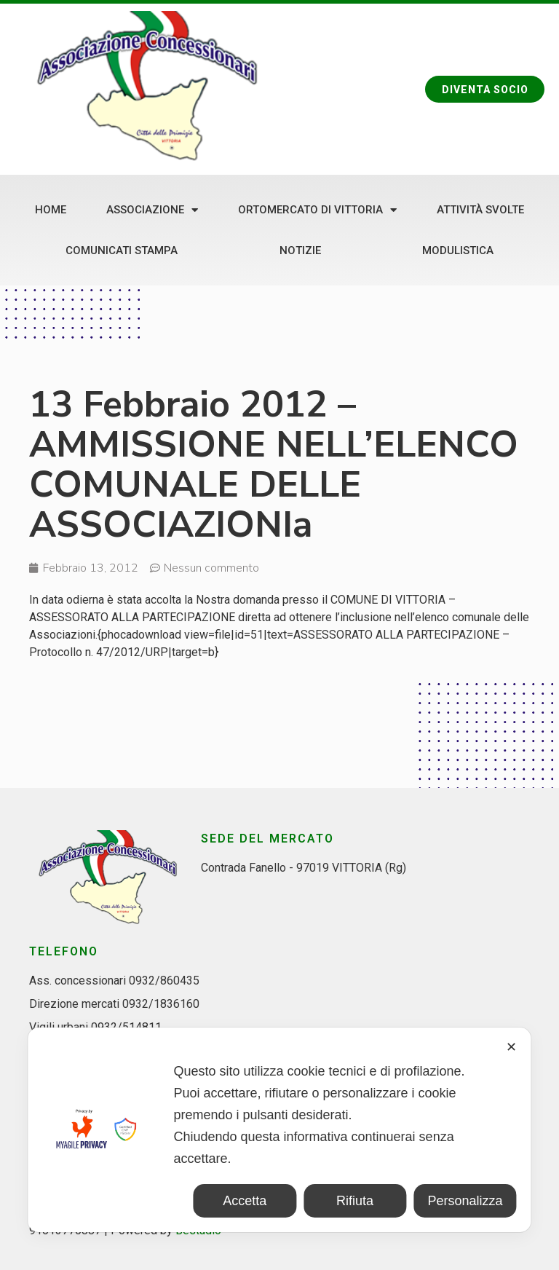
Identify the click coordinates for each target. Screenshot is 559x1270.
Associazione (152, 210)
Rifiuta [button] (354, 1201)
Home (50, 209)
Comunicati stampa (122, 250)
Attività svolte (480, 209)
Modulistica (457, 250)
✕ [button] (511, 1047)
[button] (483, 89)
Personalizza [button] (464, 1201)
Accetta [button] (244, 1201)
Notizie (300, 250)
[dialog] (279, 1130)
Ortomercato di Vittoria (317, 210)
